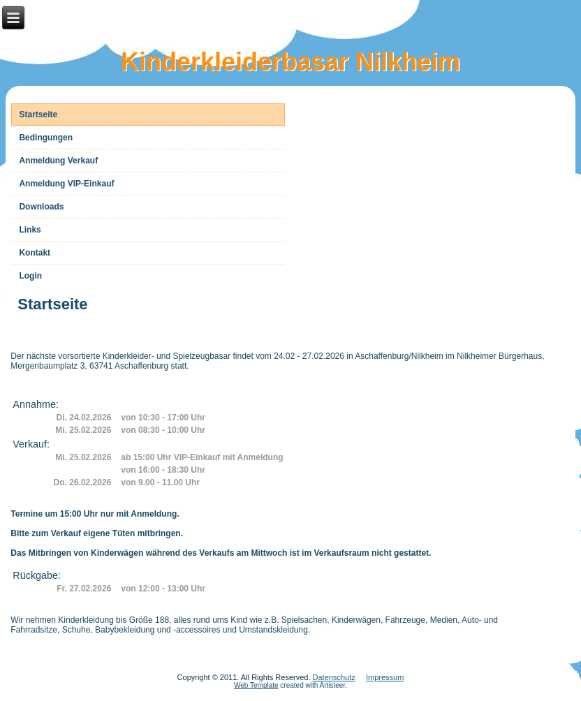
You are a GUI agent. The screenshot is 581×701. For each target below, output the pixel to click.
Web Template (256, 685)
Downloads (41, 207)
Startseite (38, 114)
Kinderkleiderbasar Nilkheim (290, 61)
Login (30, 276)
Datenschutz (334, 677)
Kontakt (34, 253)
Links (30, 230)
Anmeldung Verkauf (58, 160)
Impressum (385, 677)
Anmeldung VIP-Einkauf (66, 184)
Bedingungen (46, 137)
